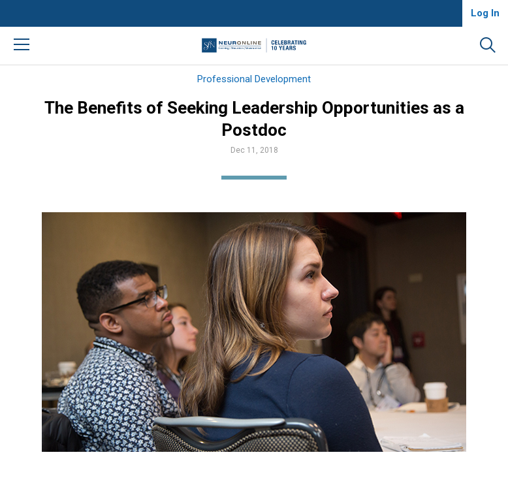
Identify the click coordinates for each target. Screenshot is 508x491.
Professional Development (254, 79)
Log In (485, 13)
